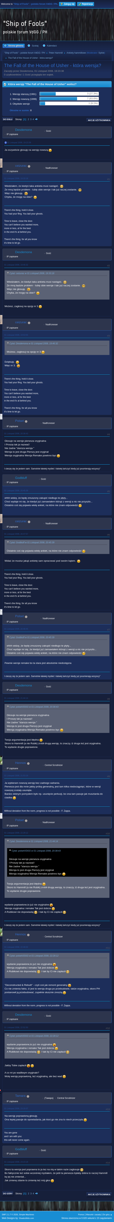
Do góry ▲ (107, 1214)
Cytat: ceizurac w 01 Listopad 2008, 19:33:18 (32, 273)
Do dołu (7, 119)
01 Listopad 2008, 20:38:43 (16, 433)
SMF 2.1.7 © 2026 (10, 1214)
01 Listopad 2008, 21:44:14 (16, 698)
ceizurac (21, 165)
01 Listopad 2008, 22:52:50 (16, 1027)
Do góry (8, 1193)
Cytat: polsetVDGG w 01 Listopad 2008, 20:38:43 (34, 707)
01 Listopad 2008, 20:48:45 (16, 629)
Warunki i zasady (93, 1214)
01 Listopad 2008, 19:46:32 (16, 265)
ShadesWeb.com (26, 1218)
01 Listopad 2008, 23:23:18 (16, 1162)
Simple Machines (26, 1214)
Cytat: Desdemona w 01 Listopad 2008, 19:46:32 (34, 343)
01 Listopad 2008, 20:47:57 (16, 534)
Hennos (20, 763)
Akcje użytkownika (99, 120)
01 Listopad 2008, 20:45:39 (16, 490)
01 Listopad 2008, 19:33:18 (16, 178)
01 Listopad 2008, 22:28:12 (16, 833)
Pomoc (81, 1214)
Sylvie (101, 53)
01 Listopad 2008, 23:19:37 (16, 1108)
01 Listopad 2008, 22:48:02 (16, 947)
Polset (19, 421)
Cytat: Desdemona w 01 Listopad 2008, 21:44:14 (34, 841)
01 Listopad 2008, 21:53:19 (16, 775)
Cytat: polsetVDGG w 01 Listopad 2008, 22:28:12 (34, 955)
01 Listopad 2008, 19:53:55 (16, 335)
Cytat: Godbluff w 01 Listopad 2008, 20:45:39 (32, 542)
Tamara (20, 1096)
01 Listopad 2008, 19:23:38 (19, 142)
